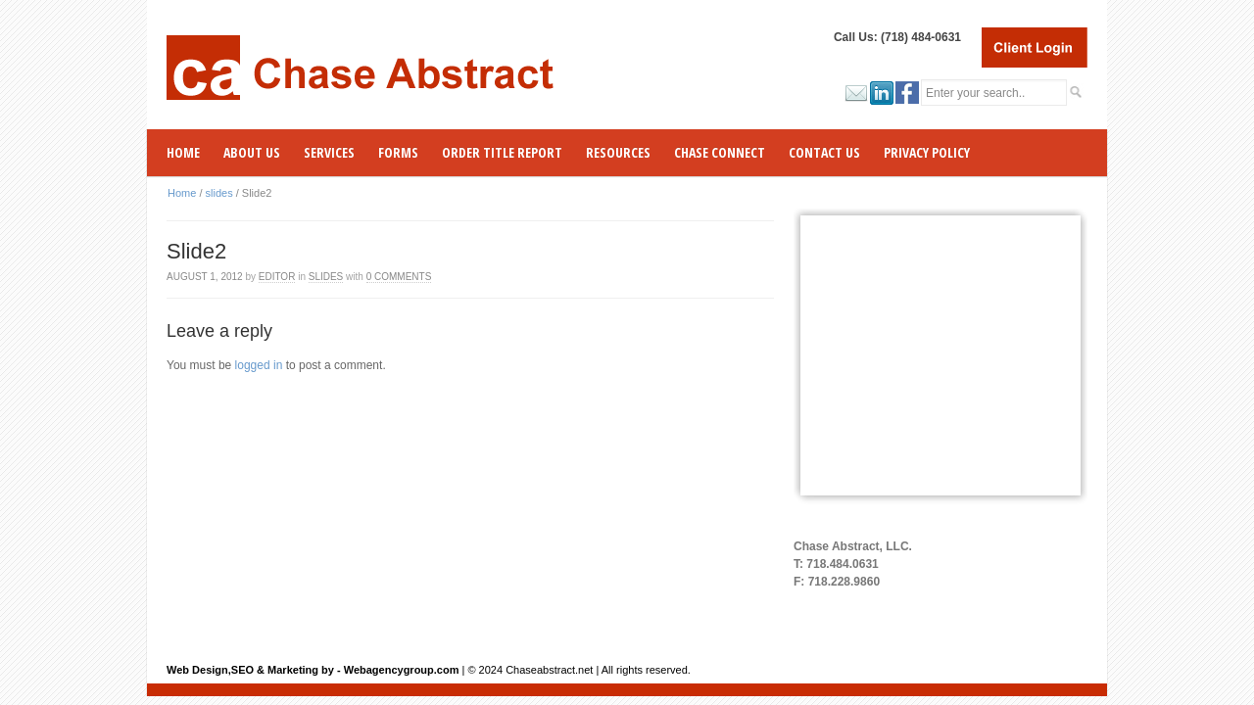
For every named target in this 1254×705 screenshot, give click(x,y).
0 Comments (399, 276)
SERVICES (329, 152)
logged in (259, 365)
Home (183, 152)
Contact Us (824, 152)
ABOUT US (251, 152)
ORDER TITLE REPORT (502, 152)
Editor (277, 276)
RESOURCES (618, 152)
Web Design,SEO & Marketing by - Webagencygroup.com (312, 670)
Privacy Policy (927, 152)
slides (219, 193)
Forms (398, 152)
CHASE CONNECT (719, 152)
